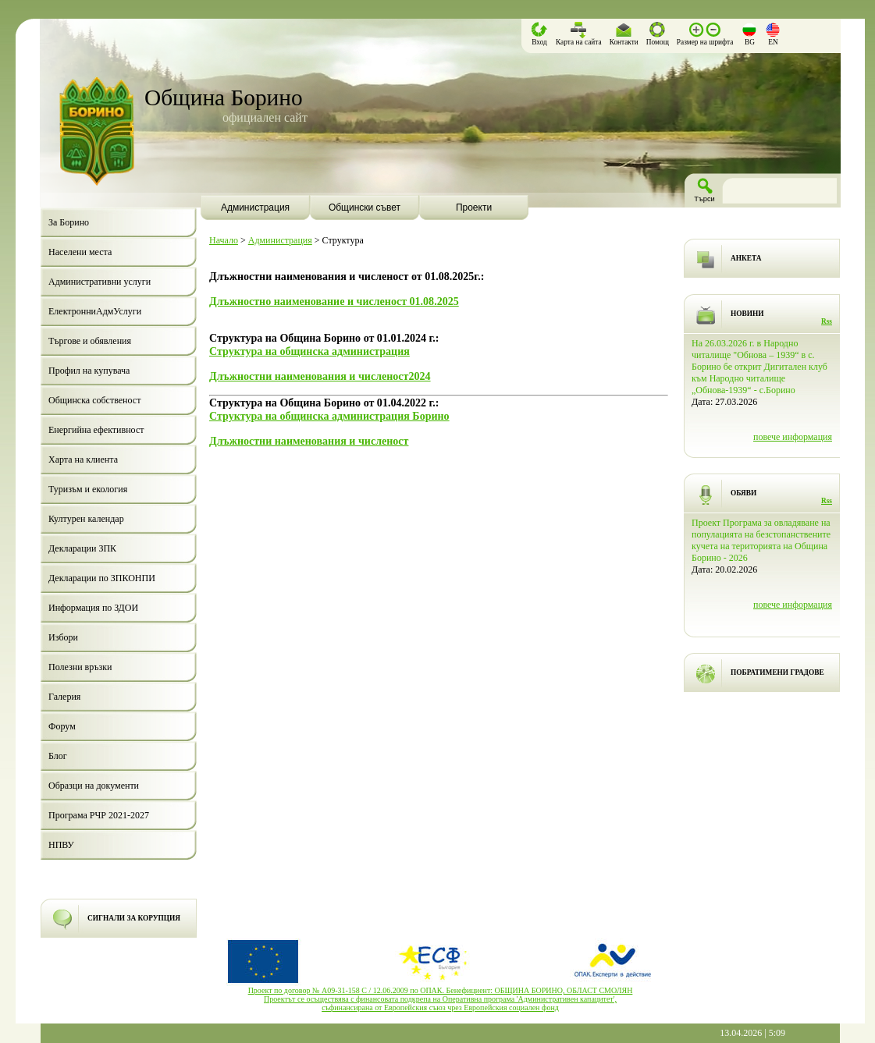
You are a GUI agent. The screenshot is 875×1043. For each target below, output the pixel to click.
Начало (223, 240)
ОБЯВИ (743, 493)
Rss (826, 321)
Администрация (280, 240)
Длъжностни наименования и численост (309, 441)
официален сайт (265, 117)
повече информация (792, 436)
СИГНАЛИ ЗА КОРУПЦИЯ (133, 918)
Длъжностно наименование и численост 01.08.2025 (334, 301)
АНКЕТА (746, 258)
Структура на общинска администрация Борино (329, 416)
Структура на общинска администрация (309, 351)
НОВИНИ (747, 314)
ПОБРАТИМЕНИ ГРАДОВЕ (777, 672)
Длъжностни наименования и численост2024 (320, 376)
